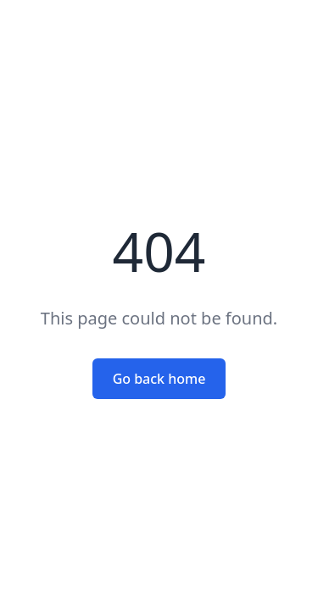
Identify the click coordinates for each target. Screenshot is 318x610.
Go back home (159, 378)
